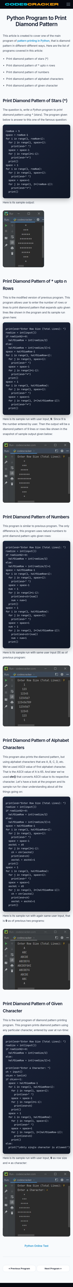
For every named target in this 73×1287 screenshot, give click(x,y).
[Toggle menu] (68, 4)
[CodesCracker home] (32, 4)
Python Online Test (36, 1246)
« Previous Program (19, 1268)
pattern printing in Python (33, 40)
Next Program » (53, 1268)
